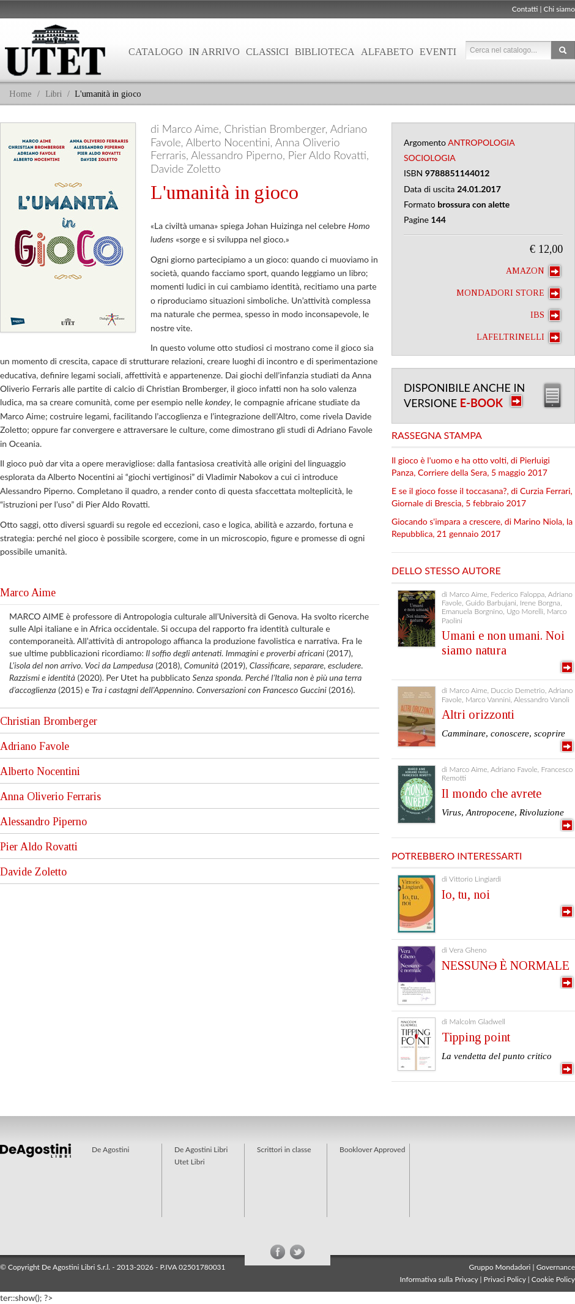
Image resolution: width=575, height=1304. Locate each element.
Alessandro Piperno (43, 821)
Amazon (533, 271)
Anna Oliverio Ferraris (50, 796)
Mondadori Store (508, 293)
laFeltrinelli (518, 337)
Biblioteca (325, 52)
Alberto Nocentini (40, 771)
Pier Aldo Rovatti (39, 846)
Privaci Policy (505, 1279)
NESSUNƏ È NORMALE (505, 965)
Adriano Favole (34, 746)
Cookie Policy (553, 1279)
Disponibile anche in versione (464, 395)
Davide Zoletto (33, 871)
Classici (267, 52)
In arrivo (214, 52)
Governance (555, 1267)
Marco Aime (28, 592)
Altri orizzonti (478, 714)
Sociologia (430, 157)
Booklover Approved (372, 1149)
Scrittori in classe (284, 1149)
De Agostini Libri (201, 1149)
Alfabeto (387, 52)
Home (20, 94)
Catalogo (155, 52)
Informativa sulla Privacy (439, 1279)
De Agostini (110, 1149)
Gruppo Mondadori (500, 1267)
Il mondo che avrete (491, 793)
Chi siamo (559, 8)
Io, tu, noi (466, 894)
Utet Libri (189, 1161)
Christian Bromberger (48, 721)
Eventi (438, 52)
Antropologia (481, 142)
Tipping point (476, 1037)
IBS (545, 315)
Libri (53, 94)
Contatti (525, 8)
